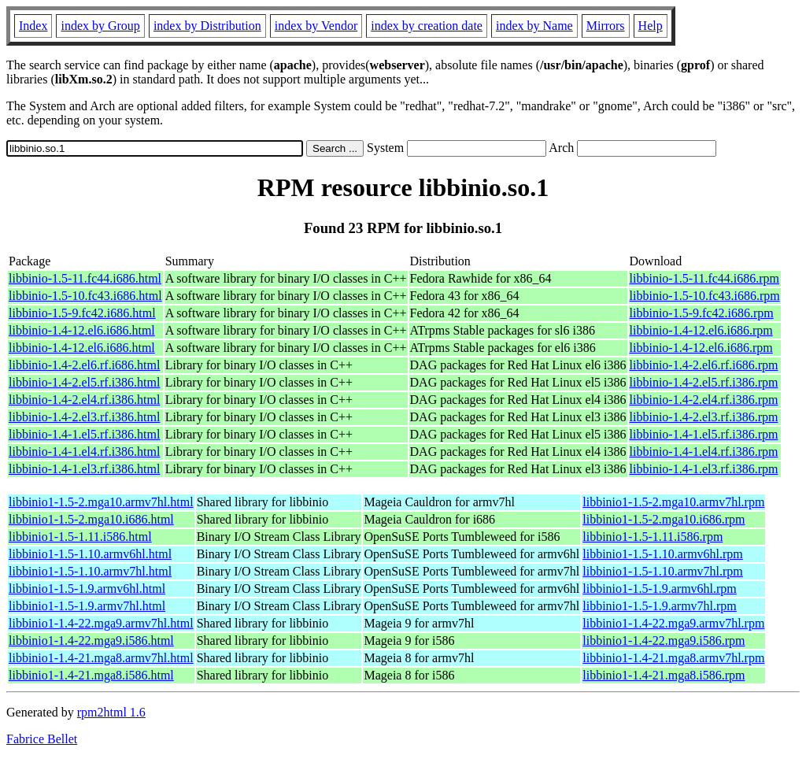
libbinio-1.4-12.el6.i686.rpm (701, 330)
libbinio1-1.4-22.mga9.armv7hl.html (101, 623)
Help (650, 25)
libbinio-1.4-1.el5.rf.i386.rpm (704, 434)
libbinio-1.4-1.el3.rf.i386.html (84, 469)
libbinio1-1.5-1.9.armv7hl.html (87, 606)
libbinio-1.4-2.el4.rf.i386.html (84, 399)
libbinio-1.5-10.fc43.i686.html (85, 295)
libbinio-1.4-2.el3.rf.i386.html (84, 417)
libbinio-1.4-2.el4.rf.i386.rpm (704, 399)
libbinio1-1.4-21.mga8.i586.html (91, 675)
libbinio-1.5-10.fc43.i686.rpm (705, 295)
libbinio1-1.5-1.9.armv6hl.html (87, 588)
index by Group (100, 25)
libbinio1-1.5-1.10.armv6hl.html (90, 554)
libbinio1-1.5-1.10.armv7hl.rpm (662, 571)
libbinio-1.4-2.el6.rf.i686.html (84, 365)
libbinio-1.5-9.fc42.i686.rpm (702, 313)
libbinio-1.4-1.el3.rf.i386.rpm (704, 469)
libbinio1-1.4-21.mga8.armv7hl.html (101, 658)
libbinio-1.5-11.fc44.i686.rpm (705, 278)
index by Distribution (207, 25)
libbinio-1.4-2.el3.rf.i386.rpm (704, 417)
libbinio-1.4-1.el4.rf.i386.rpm (704, 451)
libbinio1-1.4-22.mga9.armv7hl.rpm (673, 623)
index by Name (534, 25)
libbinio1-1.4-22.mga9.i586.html (91, 640)
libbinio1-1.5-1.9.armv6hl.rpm (659, 588)
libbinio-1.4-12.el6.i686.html (82, 330)
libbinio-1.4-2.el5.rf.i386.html (84, 382)
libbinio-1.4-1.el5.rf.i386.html (84, 434)
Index (33, 25)
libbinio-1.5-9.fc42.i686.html (82, 313)
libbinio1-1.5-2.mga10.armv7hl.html (101, 502)
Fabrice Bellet (41, 739)
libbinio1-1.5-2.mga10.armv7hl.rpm (673, 502)
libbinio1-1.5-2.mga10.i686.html (91, 519)
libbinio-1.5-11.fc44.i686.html (85, 278)
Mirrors (605, 25)
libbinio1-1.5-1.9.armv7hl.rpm (659, 606)
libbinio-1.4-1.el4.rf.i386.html (84, 451)
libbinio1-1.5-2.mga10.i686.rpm (663, 519)
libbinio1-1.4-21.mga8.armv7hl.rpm (673, 658)
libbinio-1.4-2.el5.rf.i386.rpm (704, 382)
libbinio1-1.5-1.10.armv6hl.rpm (662, 554)
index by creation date (426, 25)
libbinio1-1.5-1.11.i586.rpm (652, 536)
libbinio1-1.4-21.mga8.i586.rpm (663, 675)
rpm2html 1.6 (111, 712)
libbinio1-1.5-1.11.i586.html (80, 536)
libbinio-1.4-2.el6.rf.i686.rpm (704, 365)
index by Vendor (316, 25)
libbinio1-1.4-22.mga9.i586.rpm (663, 640)
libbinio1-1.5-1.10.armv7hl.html (90, 571)
